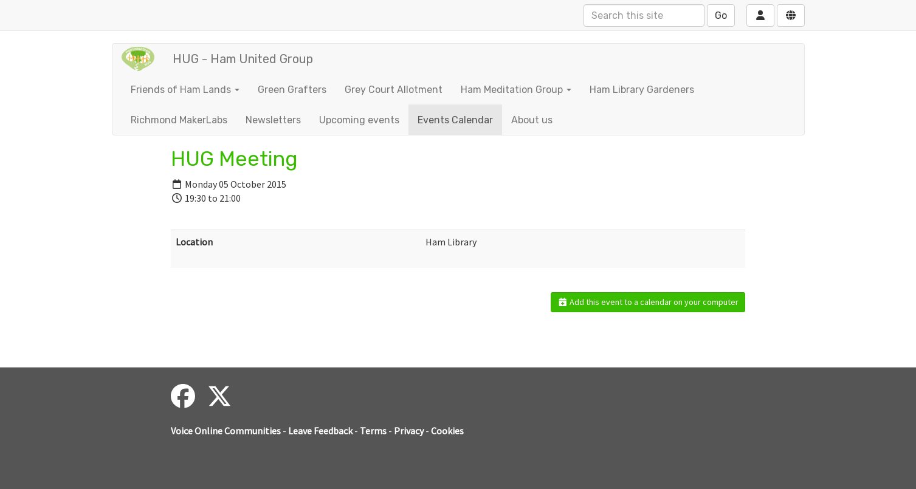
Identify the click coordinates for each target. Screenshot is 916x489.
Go (721, 15)
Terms (373, 431)
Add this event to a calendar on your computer (648, 301)
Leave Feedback (320, 431)
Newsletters (273, 120)
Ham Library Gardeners (642, 89)
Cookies (447, 431)
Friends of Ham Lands (185, 89)
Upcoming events (359, 120)
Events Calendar (455, 120)
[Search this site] (644, 15)
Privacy (409, 431)
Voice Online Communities (226, 431)
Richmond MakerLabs (179, 120)
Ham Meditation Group (516, 89)
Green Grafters (292, 89)
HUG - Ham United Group (243, 59)
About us (532, 120)
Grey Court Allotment (394, 89)
